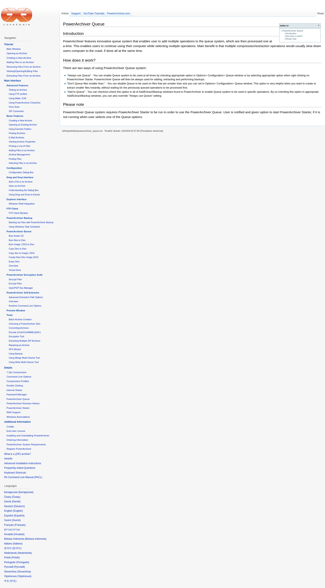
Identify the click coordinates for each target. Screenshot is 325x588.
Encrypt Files (15, 283)
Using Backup (16, 353)
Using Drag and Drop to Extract (24, 194)
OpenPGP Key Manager (21, 288)
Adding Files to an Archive (20, 62)
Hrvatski (19, 534)
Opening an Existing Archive (23, 124)
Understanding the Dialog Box (24, 190)
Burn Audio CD (16, 236)
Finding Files (15, 159)
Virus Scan (14, 107)
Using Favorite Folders (20, 129)
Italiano (18, 543)
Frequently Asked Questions (19, 467)
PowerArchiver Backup (19, 218)
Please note (291, 39)
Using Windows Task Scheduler (24, 226)
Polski (15, 557)
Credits (10, 426)
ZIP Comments (16, 111)
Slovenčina (24, 571)
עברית (8, 529)
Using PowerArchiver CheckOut (24, 102)
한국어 (17, 548)
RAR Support (13, 412)
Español (19, 515)
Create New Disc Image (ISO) (23, 257)
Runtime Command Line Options (25, 305)
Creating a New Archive (18, 58)
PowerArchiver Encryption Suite (24, 275)
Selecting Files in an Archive (23, 163)
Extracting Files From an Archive (23, 75)
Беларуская (26, 492)
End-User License (15, 431)
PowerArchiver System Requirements (26, 444)
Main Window (13, 49)
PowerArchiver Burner (19, 231)
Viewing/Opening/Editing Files (22, 71)
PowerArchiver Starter (17, 408)
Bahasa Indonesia (35, 538)
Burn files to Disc (17, 240)
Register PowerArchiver (18, 449)
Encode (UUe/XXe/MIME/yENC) (25, 332)
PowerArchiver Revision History (23, 403)
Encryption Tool (16, 336)
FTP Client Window (18, 213)
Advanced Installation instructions (22, 463)
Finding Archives (17, 133)
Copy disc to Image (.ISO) (22, 253)
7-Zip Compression (16, 372)
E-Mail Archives (16, 137)
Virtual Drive (15, 270)
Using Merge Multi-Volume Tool (24, 358)
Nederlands (24, 552)
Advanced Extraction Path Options (26, 297)
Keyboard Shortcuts (15, 472)
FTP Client (12, 208)
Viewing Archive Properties (22, 141)
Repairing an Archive (19, 345)
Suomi (16, 520)
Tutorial (8, 44)
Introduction (290, 33)
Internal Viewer (14, 390)
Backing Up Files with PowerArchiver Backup (31, 222)
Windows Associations (18, 417)
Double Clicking (14, 385)
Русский (19, 566)
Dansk (16, 501)
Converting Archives (19, 328)
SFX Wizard (15, 349)
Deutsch (19, 506)
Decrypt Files (15, 279)
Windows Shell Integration (22, 203)
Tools (9, 315)
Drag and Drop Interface (19, 177)
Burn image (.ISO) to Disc (21, 244)
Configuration (14, 168)
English (18, 510)
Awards (8, 458)
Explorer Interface (16, 199)
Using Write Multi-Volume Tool (24, 362)
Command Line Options (18, 376)
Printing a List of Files (19, 146)
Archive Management (19, 154)
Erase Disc (14, 261)
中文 (13, 580)
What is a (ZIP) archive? (17, 454)
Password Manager (16, 394)
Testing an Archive (18, 90)
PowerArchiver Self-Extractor (22, 292)
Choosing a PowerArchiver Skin (24, 324)
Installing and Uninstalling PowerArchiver (27, 435)
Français (20, 524)
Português (22, 562)
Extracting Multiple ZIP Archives (24, 341)
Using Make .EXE (17, 98)
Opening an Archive (16, 53)
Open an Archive (17, 186)
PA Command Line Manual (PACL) (23, 477)
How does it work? (294, 36)
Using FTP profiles (18, 94)
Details (8, 367)
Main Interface (12, 80)
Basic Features (14, 116)
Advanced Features (17, 85)
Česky (16, 496)
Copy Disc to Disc (17, 248)
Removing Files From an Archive (23, 67)
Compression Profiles (17, 381)
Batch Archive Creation (20, 319)
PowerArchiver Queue (292, 31)
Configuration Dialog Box (21, 172)
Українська (24, 576)
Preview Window (15, 310)
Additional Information (17, 421)
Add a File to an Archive (20, 181)
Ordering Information (17, 440)
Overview (13, 265)
